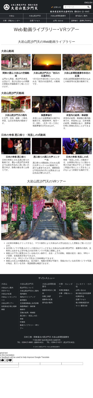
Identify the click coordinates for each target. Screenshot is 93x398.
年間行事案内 (64, 290)
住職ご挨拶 (46, 296)
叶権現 (22, 322)
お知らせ (57, 7)
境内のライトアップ (27, 297)
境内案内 (23, 294)
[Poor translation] (9, 360)
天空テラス (5, 291)
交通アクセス (35, 21)
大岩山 (11, 16)
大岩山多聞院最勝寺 (58, 16)
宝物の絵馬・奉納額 (27, 313)
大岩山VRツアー (7, 303)
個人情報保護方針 (82, 303)
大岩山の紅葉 (6, 294)
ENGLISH (88, 2)
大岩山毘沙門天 (35, 16)
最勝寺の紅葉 (47, 299)
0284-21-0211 (56, 342)
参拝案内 (23, 300)
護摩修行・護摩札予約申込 (81, 21)
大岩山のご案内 (7, 288)
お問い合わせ (58, 21)
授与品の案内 (47, 303)
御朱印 (22, 309)
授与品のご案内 (81, 16)
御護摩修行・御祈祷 (27, 306)
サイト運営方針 (82, 306)
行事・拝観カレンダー (11, 21)
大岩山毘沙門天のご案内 (29, 291)
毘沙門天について (27, 288)
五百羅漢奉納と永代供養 (29, 303)
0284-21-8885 (27, 342)
